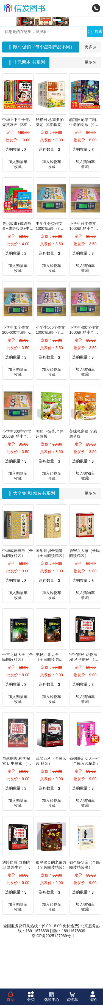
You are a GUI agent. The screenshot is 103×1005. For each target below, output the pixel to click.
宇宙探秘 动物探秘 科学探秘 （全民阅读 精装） (83, 705)
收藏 (18, 212)
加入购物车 (17, 207)
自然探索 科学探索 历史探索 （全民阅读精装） (16, 809)
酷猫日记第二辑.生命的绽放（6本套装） (83, 170)
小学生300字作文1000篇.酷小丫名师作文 (17, 482)
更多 (91, 92)
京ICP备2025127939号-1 (53, 981)
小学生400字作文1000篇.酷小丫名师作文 (84, 378)
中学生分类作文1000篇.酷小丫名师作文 (50, 274)
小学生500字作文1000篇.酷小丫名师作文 (50, 378)
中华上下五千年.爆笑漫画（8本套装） (16, 170)
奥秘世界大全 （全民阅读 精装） (48, 705)
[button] (46, 66)
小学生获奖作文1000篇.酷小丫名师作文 (83, 274)
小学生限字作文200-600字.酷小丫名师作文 (17, 378)
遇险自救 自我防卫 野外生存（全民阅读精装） (16, 913)
